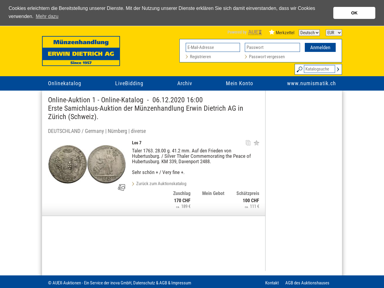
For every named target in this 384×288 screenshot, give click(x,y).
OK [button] (354, 12)
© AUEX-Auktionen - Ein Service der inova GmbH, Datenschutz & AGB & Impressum (119, 283)
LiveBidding (129, 83)
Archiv (184, 83)
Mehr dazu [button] (47, 16)
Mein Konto (239, 83)
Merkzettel (285, 32)
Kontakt (272, 283)
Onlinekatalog (64, 83)
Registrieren (200, 56)
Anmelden (320, 47)
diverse (138, 131)
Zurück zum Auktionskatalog (161, 183)
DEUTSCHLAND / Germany (76, 131)
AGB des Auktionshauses (307, 283)
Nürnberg (117, 131)
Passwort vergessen (267, 56)
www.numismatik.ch (311, 83)
